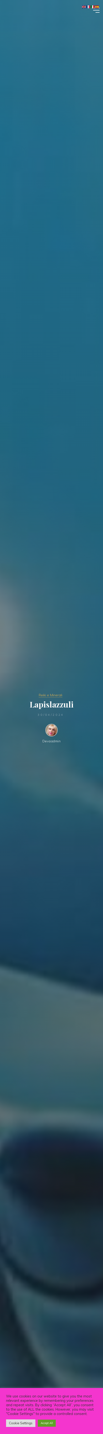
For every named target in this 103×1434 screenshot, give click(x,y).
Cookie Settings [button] (20, 1423)
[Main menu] (95, 10)
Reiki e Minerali (50, 695)
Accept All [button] (47, 1423)
